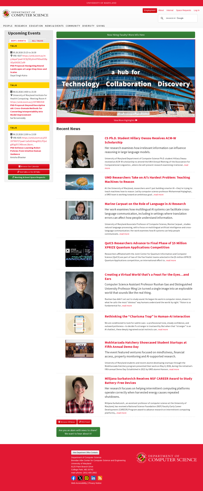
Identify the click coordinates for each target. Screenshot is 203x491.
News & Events (54, 25)
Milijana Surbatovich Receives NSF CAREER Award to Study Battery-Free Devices (148, 380)
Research (21, 25)
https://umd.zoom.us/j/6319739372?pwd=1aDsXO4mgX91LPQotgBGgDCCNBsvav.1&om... (28, 141)
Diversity (88, 25)
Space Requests (183, 10)
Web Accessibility (79, 483)
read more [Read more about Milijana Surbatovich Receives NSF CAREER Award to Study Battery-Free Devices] (121, 412)
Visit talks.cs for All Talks (28, 172)
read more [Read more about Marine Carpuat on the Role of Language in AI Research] (124, 233)
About (161, 10)
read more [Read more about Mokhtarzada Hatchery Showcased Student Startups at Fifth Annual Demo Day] (174, 369)
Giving (101, 25)
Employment (149, 10)
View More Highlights (126, 120)
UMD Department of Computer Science (25, 14)
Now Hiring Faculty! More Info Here (125, 34)
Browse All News (66, 422)
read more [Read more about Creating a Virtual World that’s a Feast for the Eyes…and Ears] (127, 305)
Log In (196, 10)
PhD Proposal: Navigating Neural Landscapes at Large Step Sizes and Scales (28, 69)
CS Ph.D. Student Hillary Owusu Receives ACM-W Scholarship (140, 140)
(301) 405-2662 (90, 473)
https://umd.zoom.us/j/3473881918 (27, 101)
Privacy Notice (95, 483)
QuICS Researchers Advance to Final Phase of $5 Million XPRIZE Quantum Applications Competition (146, 245)
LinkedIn (93, 478)
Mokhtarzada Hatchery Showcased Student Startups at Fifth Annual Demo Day (146, 344)
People (8, 25)
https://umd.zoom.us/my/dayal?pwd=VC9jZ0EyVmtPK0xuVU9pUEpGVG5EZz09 (28, 59)
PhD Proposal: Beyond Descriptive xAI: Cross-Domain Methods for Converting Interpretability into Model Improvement (27, 110)
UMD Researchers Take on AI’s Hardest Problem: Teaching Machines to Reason (147, 179)
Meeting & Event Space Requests (28, 177)
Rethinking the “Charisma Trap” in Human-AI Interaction (147, 316)
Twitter (80, 478)
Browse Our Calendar (29, 166)
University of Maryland (101, 3)
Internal (169, 10)
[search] (177, 18)
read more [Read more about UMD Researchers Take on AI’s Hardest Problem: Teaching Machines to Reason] (159, 194)
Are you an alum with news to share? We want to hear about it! (78, 432)
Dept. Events (19, 40)
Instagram (86, 478)
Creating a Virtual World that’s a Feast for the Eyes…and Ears (147, 276)
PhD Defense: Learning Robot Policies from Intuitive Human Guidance (25, 151)
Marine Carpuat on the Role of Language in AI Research (145, 204)
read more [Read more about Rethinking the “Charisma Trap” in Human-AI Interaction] (163, 329)
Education (36, 25)
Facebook (73, 478)
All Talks (37, 40)
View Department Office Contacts (85, 453)
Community (73, 25)
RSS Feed (84, 422)
